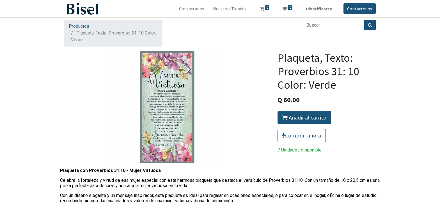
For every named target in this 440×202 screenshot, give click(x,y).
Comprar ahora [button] (301, 135)
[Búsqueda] (370, 25)
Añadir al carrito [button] (304, 117)
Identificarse (319, 9)
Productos (79, 26)
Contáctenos (359, 9)
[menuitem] (191, 9)
